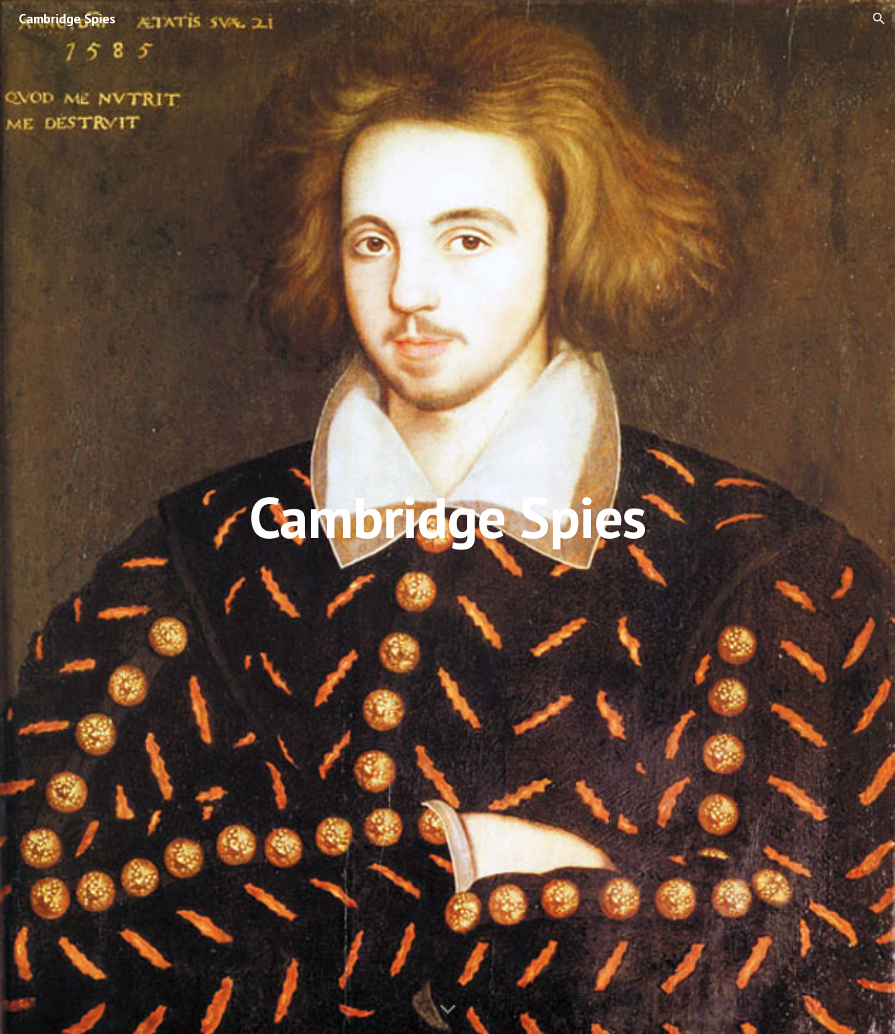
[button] (879, 19)
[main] (448, 517)
